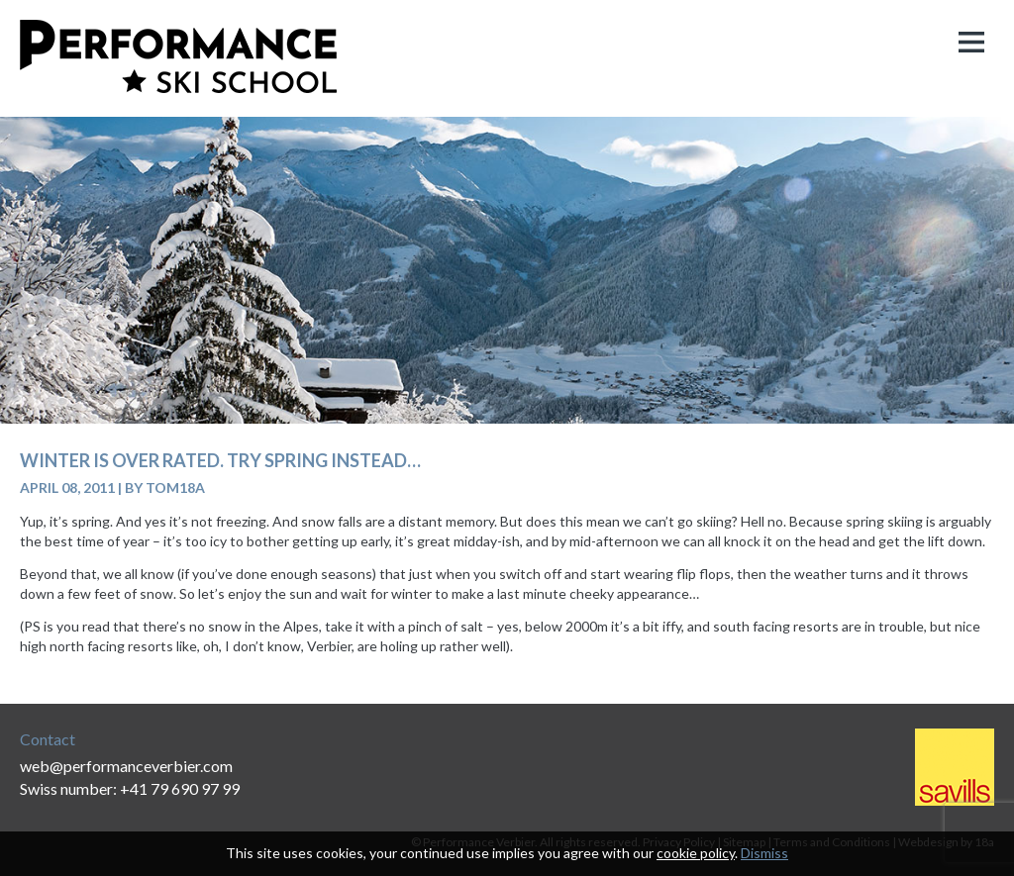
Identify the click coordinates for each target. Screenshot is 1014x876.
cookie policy (696, 852)
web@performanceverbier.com (126, 765)
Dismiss (764, 852)
